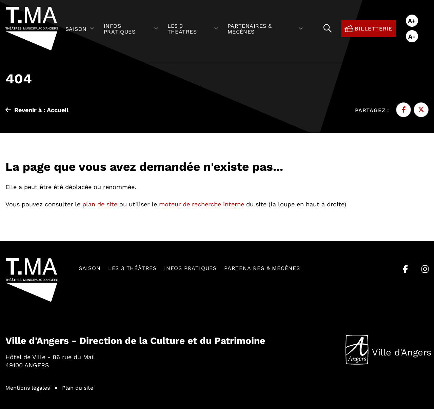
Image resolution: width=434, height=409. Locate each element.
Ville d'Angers (388, 350)
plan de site (99, 204)
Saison (90, 268)
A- (412, 36)
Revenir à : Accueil (36, 109)
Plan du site (77, 387)
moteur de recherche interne (201, 204)
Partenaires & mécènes (262, 268)
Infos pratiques (190, 268)
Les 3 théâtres (132, 268)
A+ (412, 20)
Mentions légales (27, 387)
